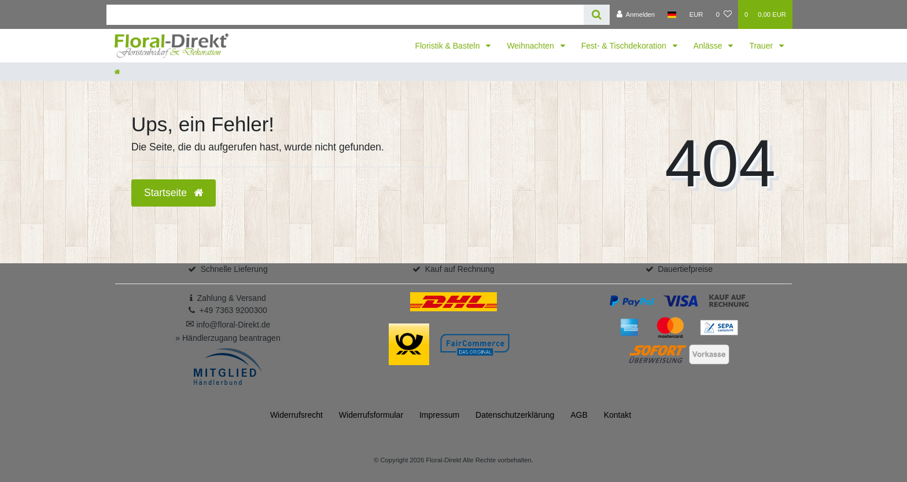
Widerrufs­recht (296, 415)
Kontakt (617, 415)
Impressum (439, 415)
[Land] (672, 14)
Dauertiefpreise (685, 269)
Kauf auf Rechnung (460, 269)
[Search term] (345, 15)
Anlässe (709, 45)
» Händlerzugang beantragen (227, 338)
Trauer (762, 45)
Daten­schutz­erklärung (514, 415)
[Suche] (597, 15)
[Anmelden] (635, 14)
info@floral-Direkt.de (228, 324)
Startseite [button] (173, 192)
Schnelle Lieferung (234, 269)
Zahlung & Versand (231, 298)
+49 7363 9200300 (233, 310)
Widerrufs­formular (371, 415)
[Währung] (696, 14)
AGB (579, 415)
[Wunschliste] (724, 14)
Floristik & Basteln (448, 45)
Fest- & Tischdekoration (625, 45)
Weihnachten (531, 45)
